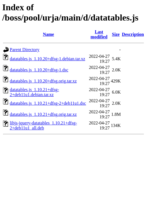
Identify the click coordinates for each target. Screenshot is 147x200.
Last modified (99, 34)
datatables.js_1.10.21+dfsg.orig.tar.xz (43, 114)
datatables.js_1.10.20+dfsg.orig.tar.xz (43, 81)
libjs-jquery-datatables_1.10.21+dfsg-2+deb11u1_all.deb (43, 125)
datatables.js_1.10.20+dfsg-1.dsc (39, 70)
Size (116, 34)
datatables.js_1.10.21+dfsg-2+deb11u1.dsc (48, 103)
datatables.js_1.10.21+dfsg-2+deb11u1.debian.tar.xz (34, 92)
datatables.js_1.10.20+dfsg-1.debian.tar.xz (47, 58)
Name (48, 34)
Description (133, 34)
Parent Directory (24, 49)
